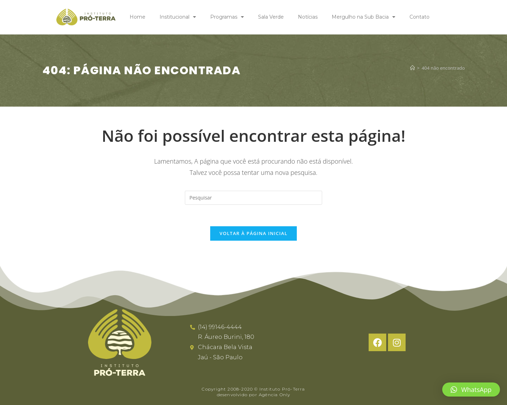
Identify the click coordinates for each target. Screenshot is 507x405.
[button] (471, 389)
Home (137, 17)
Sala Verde (271, 17)
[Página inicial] (412, 68)
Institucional (177, 17)
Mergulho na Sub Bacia (363, 17)
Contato (419, 17)
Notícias (308, 17)
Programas (227, 17)
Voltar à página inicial (253, 233)
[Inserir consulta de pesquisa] (253, 198)
